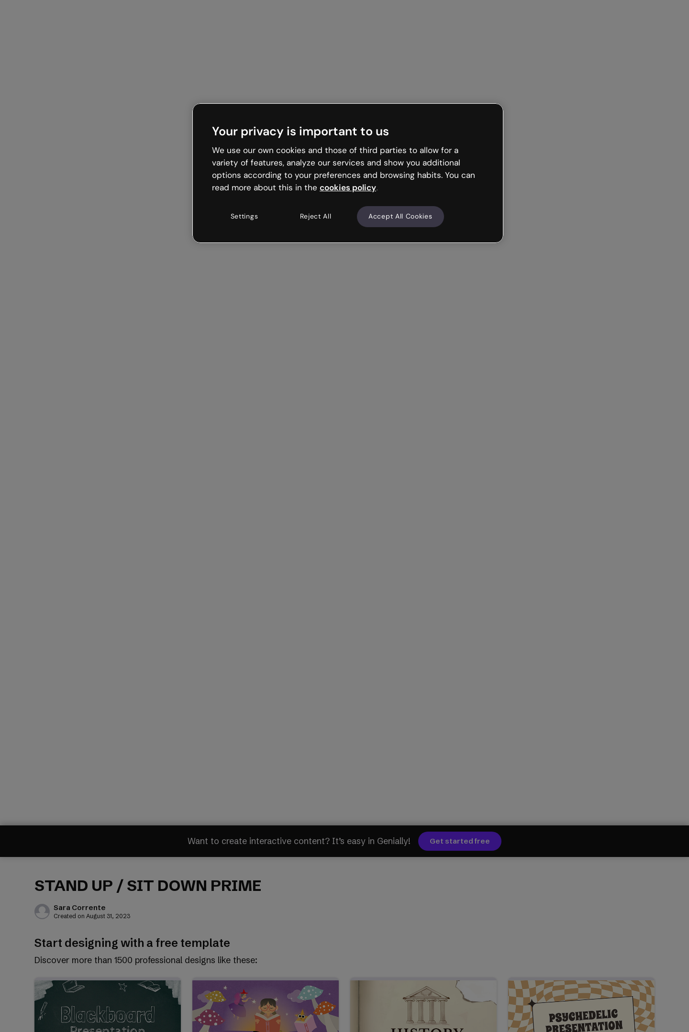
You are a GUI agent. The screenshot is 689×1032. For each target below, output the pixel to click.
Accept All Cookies (400, 216)
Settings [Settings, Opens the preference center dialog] (244, 216)
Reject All (316, 216)
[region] (347, 173)
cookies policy (348, 187)
